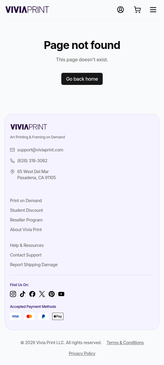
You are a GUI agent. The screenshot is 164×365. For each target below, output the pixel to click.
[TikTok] (23, 294)
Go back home (82, 79)
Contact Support (25, 254)
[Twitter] (42, 294)
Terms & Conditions (125, 342)
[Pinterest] (52, 294)
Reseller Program (26, 219)
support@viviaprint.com (36, 149)
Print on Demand (26, 200)
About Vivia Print (26, 229)
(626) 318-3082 (28, 160)
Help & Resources (27, 245)
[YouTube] (61, 294)
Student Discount (26, 210)
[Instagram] (13, 294)
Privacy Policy (82, 353)
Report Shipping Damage (34, 264)
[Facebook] (32, 294)
